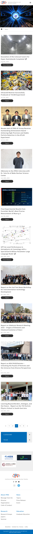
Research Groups (6, 514)
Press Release (21, 500)
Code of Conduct (6, 505)
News (18, 495)
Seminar (3, 519)
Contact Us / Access (17, 526)
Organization (5, 503)
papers (3, 517)
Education (20, 511)
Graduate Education (23, 514)
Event (18, 503)
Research (4, 511)
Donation (8, 526)
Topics (19, 498)
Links (26, 526)
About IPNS (5, 495)
